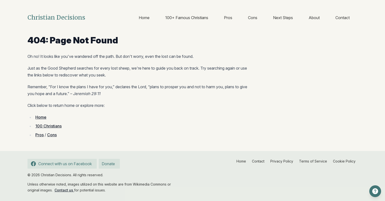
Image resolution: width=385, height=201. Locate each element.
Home (144, 17)
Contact (342, 17)
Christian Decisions (56, 17)
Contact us (64, 190)
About (314, 17)
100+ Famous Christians (186, 17)
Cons (252, 17)
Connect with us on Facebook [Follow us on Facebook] (60, 163)
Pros (228, 17)
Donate (108, 163)
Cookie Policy (344, 161)
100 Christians (48, 126)
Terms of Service (313, 161)
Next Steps (283, 17)
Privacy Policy (281, 161)
